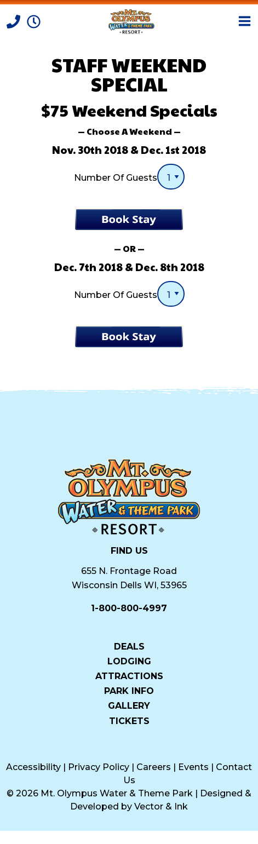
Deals (129, 646)
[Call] (14, 20)
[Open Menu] (245, 21)
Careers (153, 767)
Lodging (129, 661)
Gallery (129, 705)
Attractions (129, 676)
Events (193, 767)
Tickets (129, 721)
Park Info (129, 691)
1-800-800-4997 (129, 608)
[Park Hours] (34, 20)
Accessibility (33, 767)
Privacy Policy (98, 767)
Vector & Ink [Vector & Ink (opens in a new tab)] (161, 806)
